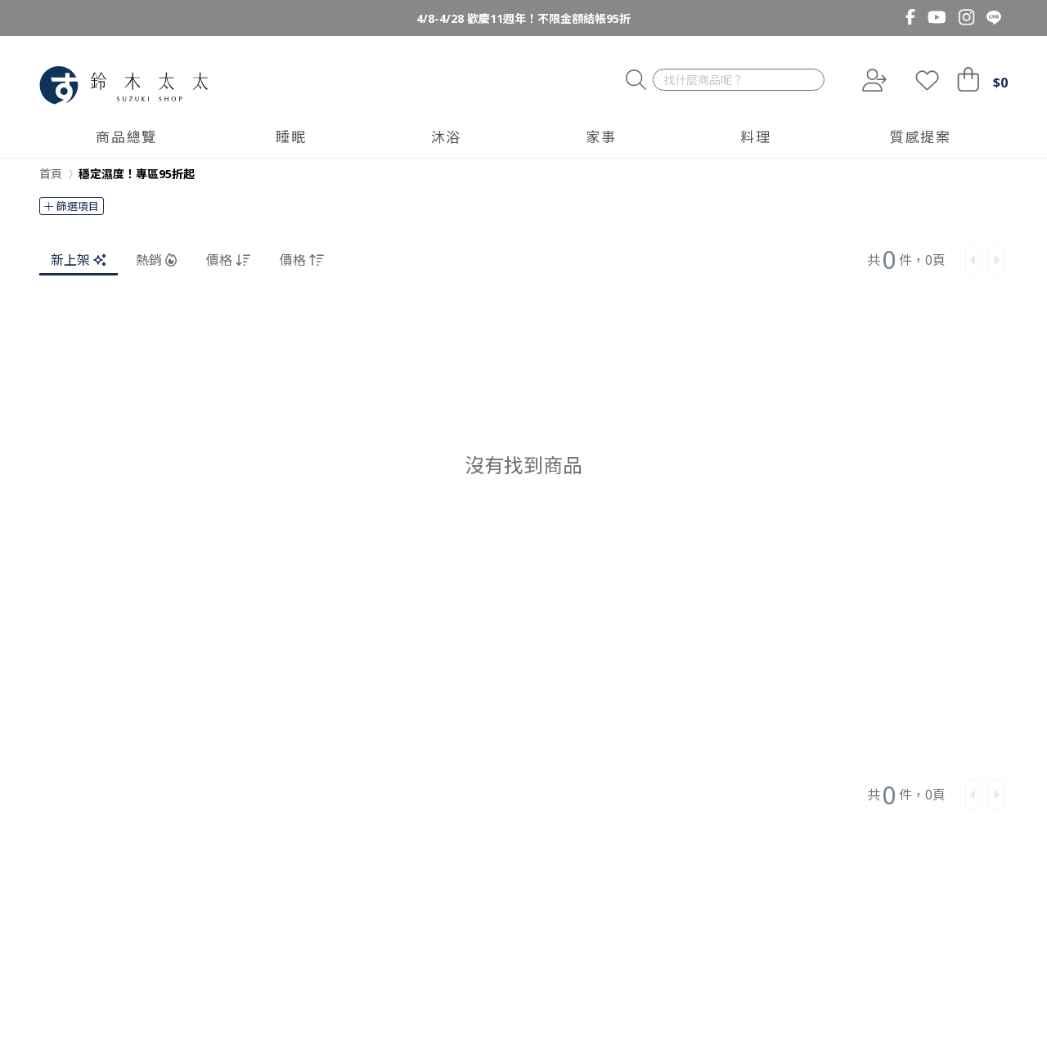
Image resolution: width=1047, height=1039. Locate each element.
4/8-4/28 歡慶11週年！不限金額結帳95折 (523, 18)
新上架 (78, 260)
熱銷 (156, 260)
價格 (228, 260)
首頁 (50, 173)
